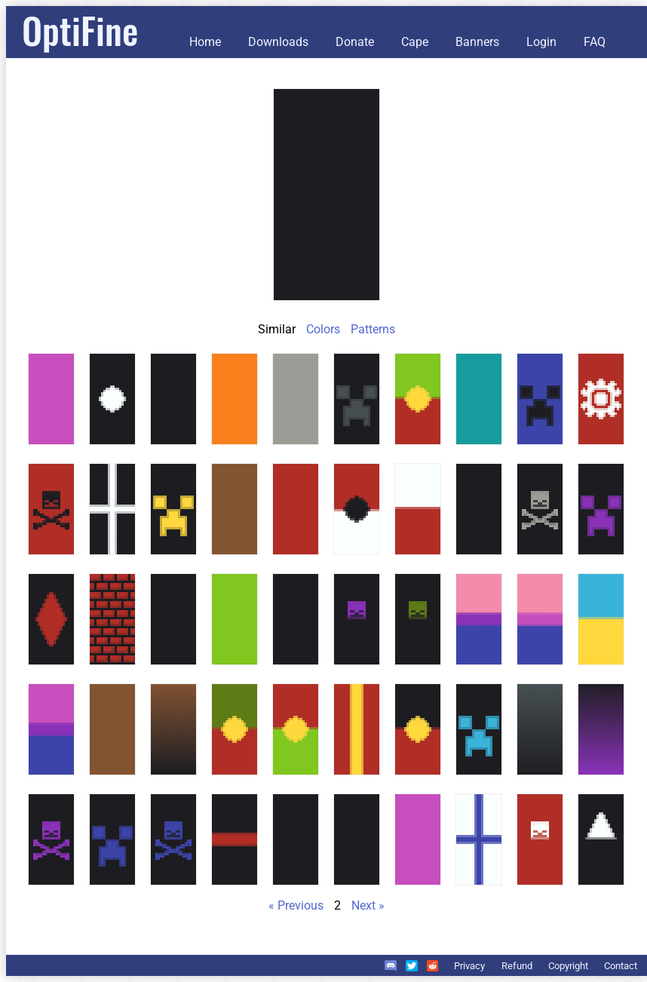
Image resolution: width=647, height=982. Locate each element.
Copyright (568, 965)
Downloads (278, 42)
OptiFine (80, 30)
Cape (414, 42)
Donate (355, 42)
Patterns (373, 329)
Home (205, 42)
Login (541, 42)
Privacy (469, 965)
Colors (323, 329)
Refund (516, 965)
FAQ (595, 42)
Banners (477, 42)
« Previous (296, 905)
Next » (368, 905)
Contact (620, 965)
